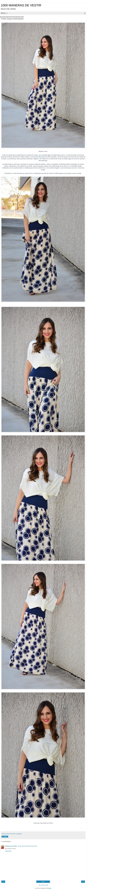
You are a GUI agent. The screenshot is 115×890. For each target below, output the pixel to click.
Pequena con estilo (11, 846)
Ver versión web (43, 885)
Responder (8, 851)
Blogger (49, 888)
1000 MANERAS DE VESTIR (21, 5)
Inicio (43, 881)
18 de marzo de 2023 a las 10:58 (27, 846)
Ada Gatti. (41, 157)
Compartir (5, 836)
